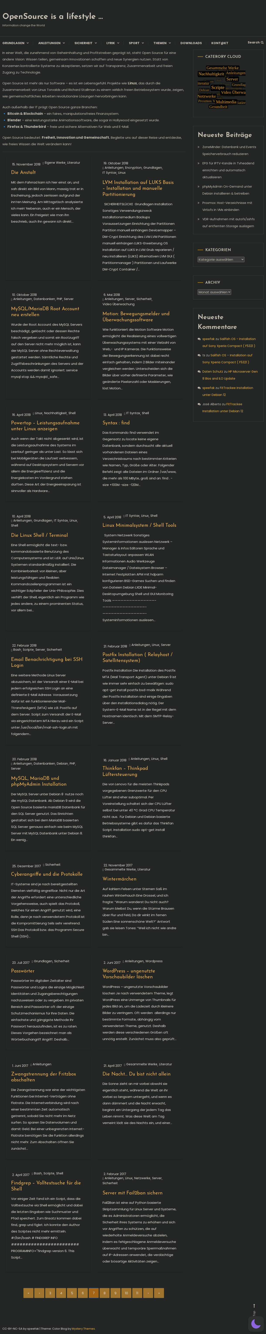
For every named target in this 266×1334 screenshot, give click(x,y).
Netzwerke (142, 1178)
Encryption (133, 168)
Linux (122, 173)
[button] (256, 1324)
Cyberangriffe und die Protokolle (47, 874)
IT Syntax (109, 173)
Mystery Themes (83, 1329)
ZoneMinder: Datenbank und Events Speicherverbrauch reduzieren (229, 150)
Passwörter (22, 971)
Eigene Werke (55, 163)
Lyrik (110, 43)
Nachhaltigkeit (55, 413)
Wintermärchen (119, 879)
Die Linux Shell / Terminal (39, 535)
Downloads (191, 43)
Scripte (28, 650)
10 (126, 1293)
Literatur (73, 163)
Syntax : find (116, 423)
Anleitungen (49, 43)
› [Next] (148, 1293)
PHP (59, 299)
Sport (134, 43)
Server (69, 299)
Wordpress (154, 961)
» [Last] (159, 1293)
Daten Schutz (212, 371)
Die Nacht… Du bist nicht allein (137, 1074)
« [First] (28, 1293)
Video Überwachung (119, 304)
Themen (160, 43)
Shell (72, 413)
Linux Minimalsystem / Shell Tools (139, 525)
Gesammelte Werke (120, 869)
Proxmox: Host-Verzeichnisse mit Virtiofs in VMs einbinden (227, 206)
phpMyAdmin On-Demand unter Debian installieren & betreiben (227, 190)
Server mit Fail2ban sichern (133, 1193)
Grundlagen (13, 43)
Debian (62, 764)
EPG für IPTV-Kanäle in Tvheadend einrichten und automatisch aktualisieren (228, 170)
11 (137, 1293)
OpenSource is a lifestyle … (52, 17)
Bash (17, 650)
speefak (208, 339)
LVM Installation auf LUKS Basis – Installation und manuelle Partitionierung (138, 188)
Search (256, 42)
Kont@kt (219, 43)
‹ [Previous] (39, 1293)
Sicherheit (83, 43)
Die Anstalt (23, 172)
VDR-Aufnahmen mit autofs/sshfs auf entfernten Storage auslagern (228, 222)
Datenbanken (44, 299)
